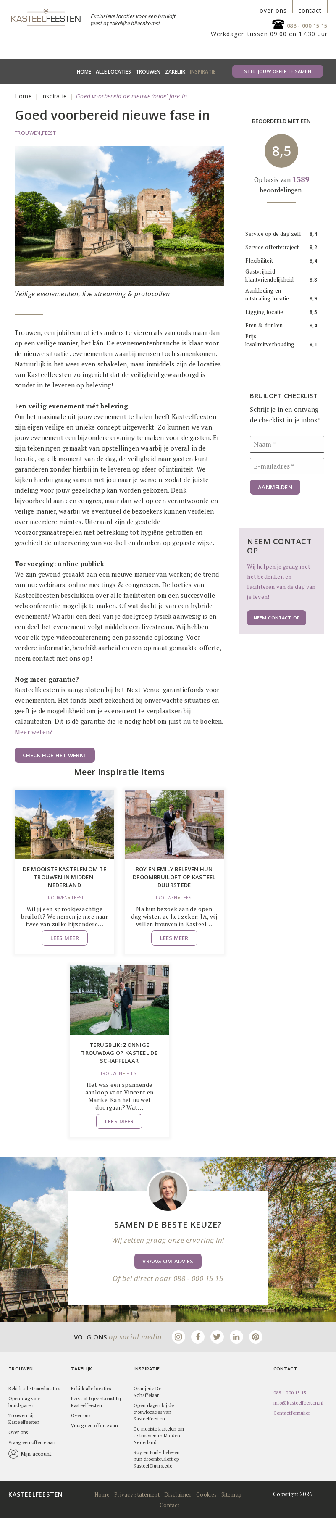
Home (84, 71)
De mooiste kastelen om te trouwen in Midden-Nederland (64, 877)
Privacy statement (137, 1494)
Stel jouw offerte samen (277, 71)
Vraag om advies (167, 1261)
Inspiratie (202, 71)
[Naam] (287, 444)
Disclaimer (178, 1494)
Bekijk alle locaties (91, 1388)
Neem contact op (276, 617)
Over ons (18, 1432)
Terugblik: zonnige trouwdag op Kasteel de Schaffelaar (119, 1053)
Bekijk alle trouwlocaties (34, 1388)
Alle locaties (113, 71)
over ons (273, 10)
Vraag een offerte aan (31, 1442)
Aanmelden (275, 487)
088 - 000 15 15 (307, 26)
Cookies (206, 1494)
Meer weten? (33, 731)
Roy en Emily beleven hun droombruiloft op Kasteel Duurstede (174, 877)
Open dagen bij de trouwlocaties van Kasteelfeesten (154, 1411)
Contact (169, 1504)
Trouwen (148, 71)
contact (310, 10)
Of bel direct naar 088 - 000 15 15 (168, 1278)
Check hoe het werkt (55, 755)
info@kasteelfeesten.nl (298, 1402)
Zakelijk (175, 71)
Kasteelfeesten (35, 1494)
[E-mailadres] (287, 466)
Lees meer (64, 938)
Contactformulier (291, 1412)
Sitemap (231, 1494)
